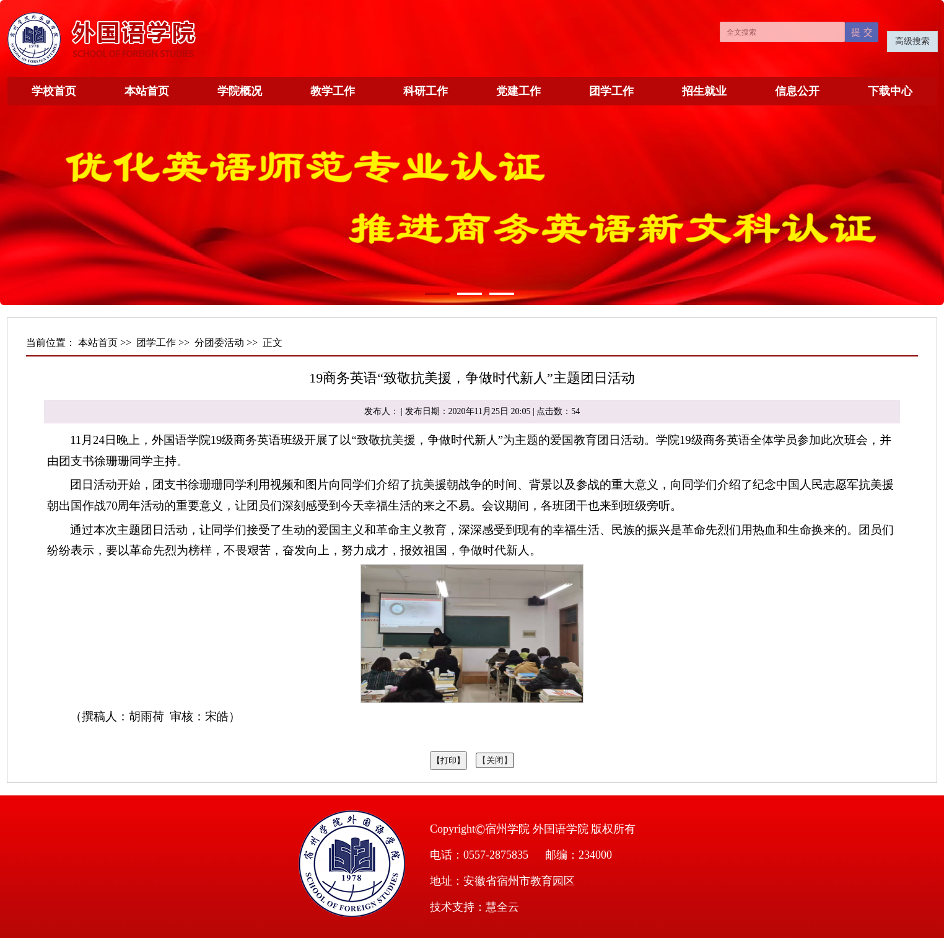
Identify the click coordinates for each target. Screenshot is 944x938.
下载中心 (890, 91)
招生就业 (704, 91)
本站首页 (147, 91)
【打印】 (448, 760)
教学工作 (332, 91)
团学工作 (611, 91)
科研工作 (425, 91)
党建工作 (518, 91)
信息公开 (797, 91)
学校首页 (54, 91)
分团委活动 (219, 342)
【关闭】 (495, 760)
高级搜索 (912, 41)
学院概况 (239, 91)
